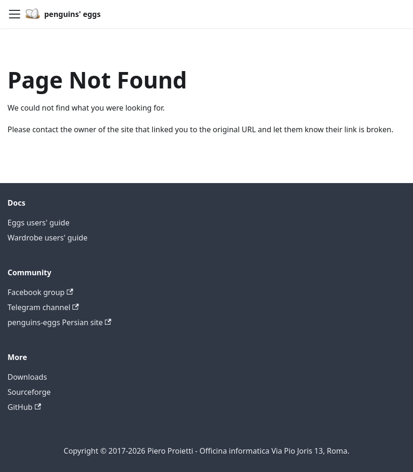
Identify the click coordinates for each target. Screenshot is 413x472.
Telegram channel (43, 307)
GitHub (24, 407)
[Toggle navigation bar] (15, 14)
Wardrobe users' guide (47, 237)
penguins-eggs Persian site (59, 322)
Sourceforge (29, 392)
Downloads (27, 377)
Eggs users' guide (39, 222)
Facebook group (40, 292)
